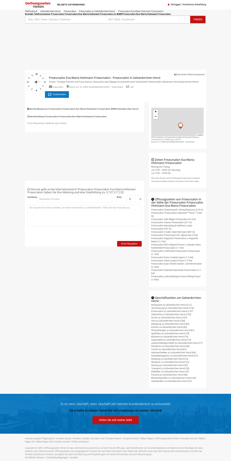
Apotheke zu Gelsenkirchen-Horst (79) (170, 333)
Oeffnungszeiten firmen (167, 438)
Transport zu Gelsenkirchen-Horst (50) (170, 368)
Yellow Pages (146, 438)
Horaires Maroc (114, 438)
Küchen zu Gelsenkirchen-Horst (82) (169, 327)
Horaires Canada (81, 438)
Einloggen (176, 4)
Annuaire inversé (188, 438)
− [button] (156, 116)
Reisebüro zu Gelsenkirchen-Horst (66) (170, 346)
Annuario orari (98, 438)
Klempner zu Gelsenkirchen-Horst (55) (170, 362)
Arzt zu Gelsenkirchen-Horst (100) (168, 320)
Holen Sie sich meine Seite (115, 419)
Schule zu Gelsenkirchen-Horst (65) (168, 349)
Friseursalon (56, 87)
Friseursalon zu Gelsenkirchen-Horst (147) (172, 311)
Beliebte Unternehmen (71, 4)
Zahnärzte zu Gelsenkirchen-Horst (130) (171, 314)
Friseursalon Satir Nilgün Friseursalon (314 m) (173, 219)
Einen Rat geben (129, 243)
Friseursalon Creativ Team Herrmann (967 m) (173, 232)
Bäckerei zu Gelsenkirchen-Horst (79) (169, 336)
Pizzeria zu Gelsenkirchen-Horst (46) (169, 374)
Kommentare (57, 94)
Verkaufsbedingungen (57, 457)
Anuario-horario (131, 438)
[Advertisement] (69, 47)
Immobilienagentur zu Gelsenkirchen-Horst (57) (174, 355)
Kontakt (74, 457)
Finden (197, 19)
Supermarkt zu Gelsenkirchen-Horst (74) (171, 340)
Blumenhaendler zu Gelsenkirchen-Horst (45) (173, 378)
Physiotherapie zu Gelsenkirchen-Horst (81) (172, 330)
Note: (119, 197)
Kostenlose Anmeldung (194, 4)
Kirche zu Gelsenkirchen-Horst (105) (169, 317)
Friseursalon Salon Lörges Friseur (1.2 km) (171, 260)
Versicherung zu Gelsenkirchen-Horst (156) (172, 308)
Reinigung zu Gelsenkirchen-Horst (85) (170, 324)
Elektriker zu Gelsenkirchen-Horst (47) (170, 371)
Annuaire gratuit (33, 438)
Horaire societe (62, 441)
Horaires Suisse (63, 438)
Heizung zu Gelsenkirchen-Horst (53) (169, 365)
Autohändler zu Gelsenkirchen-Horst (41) (171, 381)
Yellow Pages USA (44, 441)
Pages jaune (48, 438)
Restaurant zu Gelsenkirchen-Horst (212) (171, 305)
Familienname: (31, 197)
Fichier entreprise (80, 441)
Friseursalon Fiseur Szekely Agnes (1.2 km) (172, 257)
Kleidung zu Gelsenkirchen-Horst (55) (169, 359)
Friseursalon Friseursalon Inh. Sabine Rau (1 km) (174, 235)
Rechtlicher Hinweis (34, 457)
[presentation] (51, 235)
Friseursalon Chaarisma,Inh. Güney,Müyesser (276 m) (177, 209)
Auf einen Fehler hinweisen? (189, 74)
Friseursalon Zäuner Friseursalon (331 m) (171, 222)
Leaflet (200, 135)
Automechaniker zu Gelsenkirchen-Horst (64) (173, 352)
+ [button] (156, 112)
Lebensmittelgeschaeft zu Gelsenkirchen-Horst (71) (177, 343)
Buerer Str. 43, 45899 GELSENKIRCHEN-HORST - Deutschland (95, 87)
